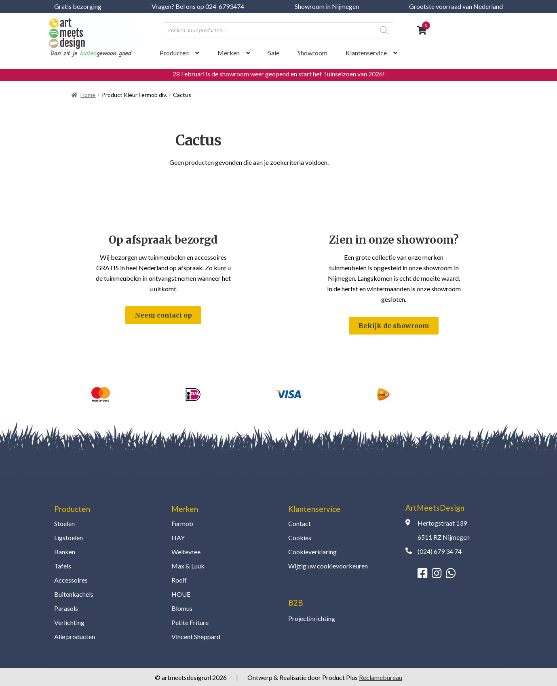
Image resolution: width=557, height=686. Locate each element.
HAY (178, 537)
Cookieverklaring (312, 552)
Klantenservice (366, 53)
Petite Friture (190, 622)
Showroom (312, 53)
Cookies (299, 537)
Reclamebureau (380, 677)
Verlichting (69, 622)
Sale (273, 53)
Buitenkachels (73, 594)
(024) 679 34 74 (440, 551)
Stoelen (64, 523)
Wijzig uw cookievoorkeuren (328, 566)
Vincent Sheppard (195, 636)
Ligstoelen (68, 537)
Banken (64, 552)
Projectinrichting (311, 618)
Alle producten (74, 636)
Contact (299, 523)
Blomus (181, 608)
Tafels (62, 566)
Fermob (182, 523)
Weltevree (185, 552)
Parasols (66, 608)
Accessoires (71, 580)
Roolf (179, 580)
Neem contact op (163, 315)
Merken (228, 53)
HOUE (180, 594)
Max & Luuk (188, 566)
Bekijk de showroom (394, 326)
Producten (174, 53)
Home (87, 94)
